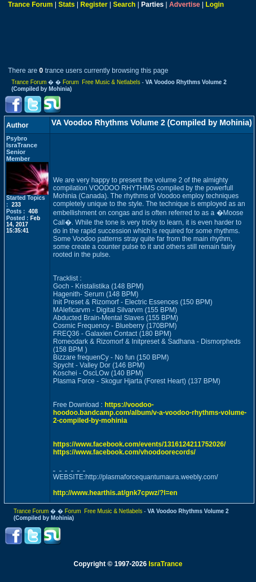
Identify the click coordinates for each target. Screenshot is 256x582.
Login (215, 4)
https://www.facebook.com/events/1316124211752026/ (139, 444)
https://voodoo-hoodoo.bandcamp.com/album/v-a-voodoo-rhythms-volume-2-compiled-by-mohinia (149, 413)
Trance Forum (30, 4)
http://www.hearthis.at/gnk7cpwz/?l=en (115, 493)
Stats (66, 4)
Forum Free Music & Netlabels (101, 82)
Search (124, 4)
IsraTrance (165, 564)
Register (94, 4)
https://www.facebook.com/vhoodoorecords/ (124, 452)
